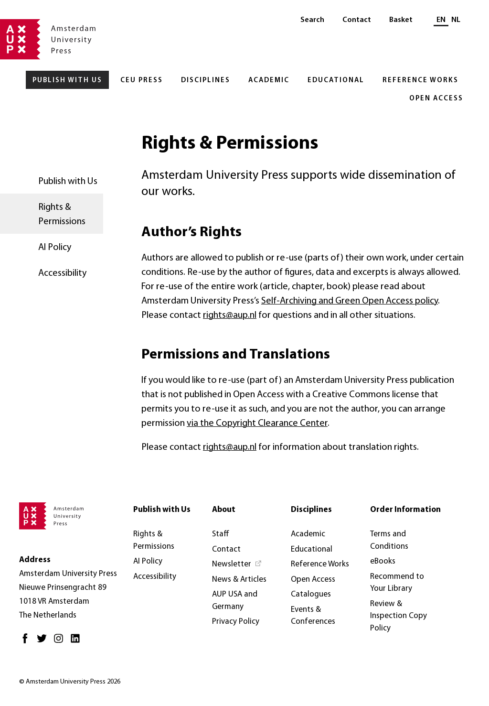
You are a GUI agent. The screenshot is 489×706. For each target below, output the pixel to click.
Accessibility (62, 273)
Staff (220, 534)
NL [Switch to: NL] (455, 20)
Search (312, 20)
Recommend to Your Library (397, 583)
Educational (336, 80)
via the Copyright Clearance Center (257, 423)
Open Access (436, 98)
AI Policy (54, 247)
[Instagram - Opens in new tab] (61, 642)
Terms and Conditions (389, 540)
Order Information (405, 510)
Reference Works (420, 80)
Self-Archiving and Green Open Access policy (349, 301)
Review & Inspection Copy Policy (398, 616)
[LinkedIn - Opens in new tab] (77, 642)
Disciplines (205, 80)
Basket (401, 20)
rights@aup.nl (229, 315)
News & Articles (239, 580)
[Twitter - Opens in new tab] (44, 642)
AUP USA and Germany (234, 600)
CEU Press (141, 80)
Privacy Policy (235, 622)
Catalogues (311, 594)
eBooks (382, 561)
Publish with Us (67, 80)
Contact (356, 20)
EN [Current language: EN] (441, 20)
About (223, 510)
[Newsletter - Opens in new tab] (237, 564)
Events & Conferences (313, 616)
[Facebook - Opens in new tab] (27, 642)
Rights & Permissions (61, 215)
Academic (268, 80)
